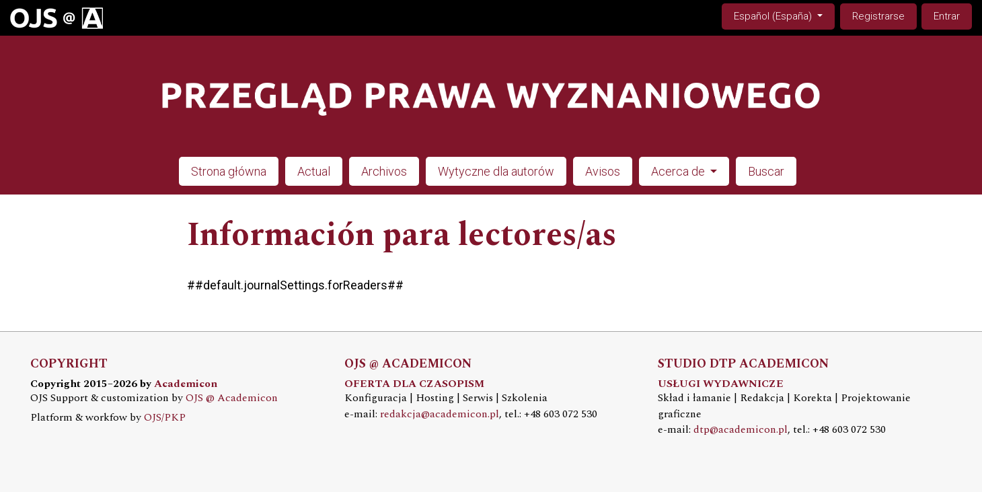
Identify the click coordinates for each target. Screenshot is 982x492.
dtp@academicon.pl (740, 429)
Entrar (947, 16)
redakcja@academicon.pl (439, 414)
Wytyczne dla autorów (496, 171)
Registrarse (878, 16)
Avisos (602, 171)
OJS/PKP (165, 417)
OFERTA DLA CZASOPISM (414, 384)
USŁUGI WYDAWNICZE (721, 384)
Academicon (185, 384)
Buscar (766, 171)
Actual (313, 171)
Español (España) (784, 15)
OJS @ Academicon (232, 398)
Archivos (384, 171)
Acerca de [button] (679, 171)
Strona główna (228, 171)
